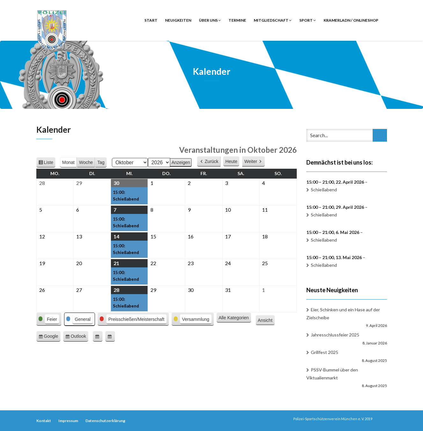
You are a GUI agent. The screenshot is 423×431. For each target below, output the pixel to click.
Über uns (210, 20)
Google (52, 337)
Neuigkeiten (178, 20)
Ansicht (266, 320)
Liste (50, 163)
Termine (237, 20)
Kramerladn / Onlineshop (351, 20)
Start (150, 20)
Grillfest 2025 (324, 352)
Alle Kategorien (234, 317)
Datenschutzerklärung (105, 420)
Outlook (79, 337)
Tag (101, 162)
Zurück (211, 161)
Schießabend (324, 189)
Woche (86, 162)
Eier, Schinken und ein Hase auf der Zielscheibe (343, 313)
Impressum (68, 420)
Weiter (250, 161)
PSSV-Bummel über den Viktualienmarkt (332, 373)
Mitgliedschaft (273, 20)
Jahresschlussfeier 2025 (335, 334)
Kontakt (43, 420)
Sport (307, 20)
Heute (231, 161)
